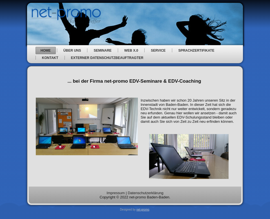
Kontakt (50, 58)
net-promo (142, 209)
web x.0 (131, 50)
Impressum (116, 193)
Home (46, 50)
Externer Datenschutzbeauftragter (107, 58)
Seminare (102, 50)
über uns (72, 50)
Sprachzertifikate (196, 50)
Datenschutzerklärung (145, 193)
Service (158, 50)
